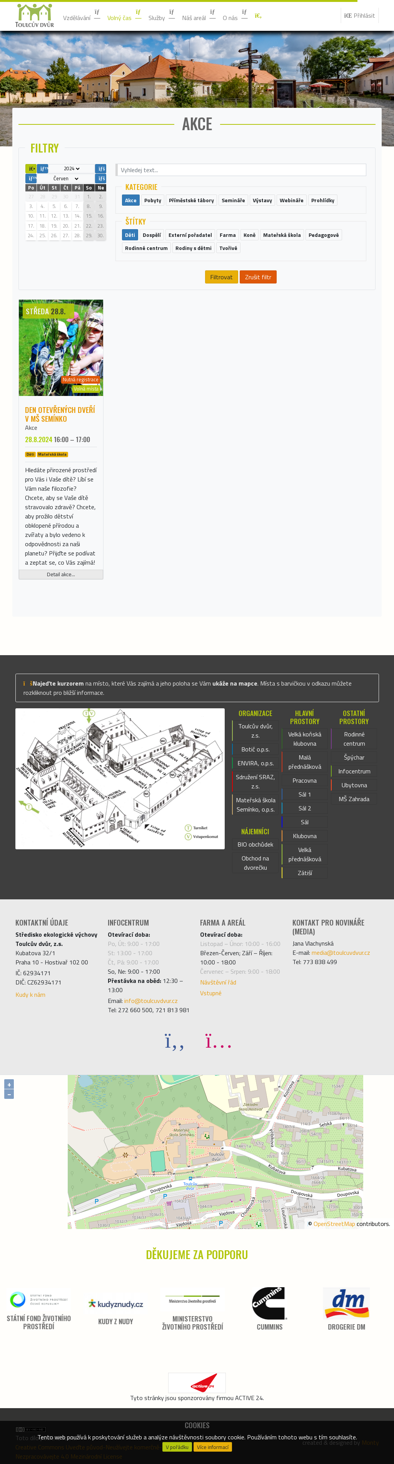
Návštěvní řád (218, 982)
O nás (236, 15)
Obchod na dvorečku (255, 863)
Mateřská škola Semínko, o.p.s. (255, 804)
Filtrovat (221, 277)
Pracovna (304, 780)
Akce (31, 427)
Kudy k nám (30, 994)
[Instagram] (218, 1039)
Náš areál (199, 15)
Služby (162, 15)
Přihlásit (359, 15)
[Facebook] (175, 1039)
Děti (30, 454)
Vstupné (211, 993)
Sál (305, 822)
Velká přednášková (305, 854)
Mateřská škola (52, 454)
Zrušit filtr (258, 277)
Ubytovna (354, 785)
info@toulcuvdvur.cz (151, 1000)
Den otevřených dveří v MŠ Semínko (60, 414)
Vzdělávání (82, 15)
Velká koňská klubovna (304, 738)
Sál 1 (305, 794)
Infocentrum (354, 771)
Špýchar (354, 757)
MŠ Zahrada (354, 798)
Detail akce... (61, 574)
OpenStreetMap (334, 1223)
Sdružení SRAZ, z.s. (255, 781)
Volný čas (124, 15)
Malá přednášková (305, 762)
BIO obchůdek (255, 844)
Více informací (213, 1447)
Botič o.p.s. (255, 749)
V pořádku (177, 1447)
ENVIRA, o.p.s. (255, 763)
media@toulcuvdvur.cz (341, 952)
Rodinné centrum (354, 738)
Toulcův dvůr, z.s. (255, 730)
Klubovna (305, 835)
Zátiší (305, 872)
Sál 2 (305, 808)
